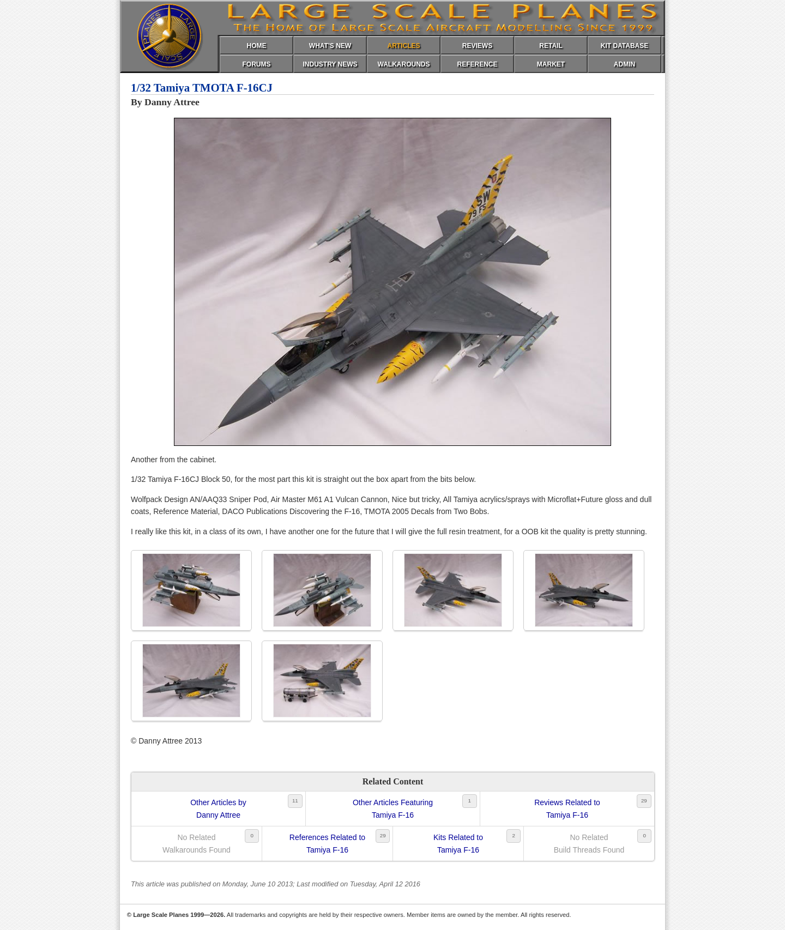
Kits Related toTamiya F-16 (458, 843)
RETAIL (550, 46)
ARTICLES (404, 46)
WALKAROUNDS (404, 64)
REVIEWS (477, 46)
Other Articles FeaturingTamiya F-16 (393, 808)
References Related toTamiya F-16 (327, 843)
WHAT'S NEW (330, 46)
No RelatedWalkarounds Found (196, 843)
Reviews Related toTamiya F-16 (567, 808)
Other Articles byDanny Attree (218, 808)
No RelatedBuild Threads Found (589, 843)
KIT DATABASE (625, 46)
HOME (257, 46)
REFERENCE (477, 64)
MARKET (551, 64)
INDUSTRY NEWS (330, 64)
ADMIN (624, 64)
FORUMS (257, 64)
